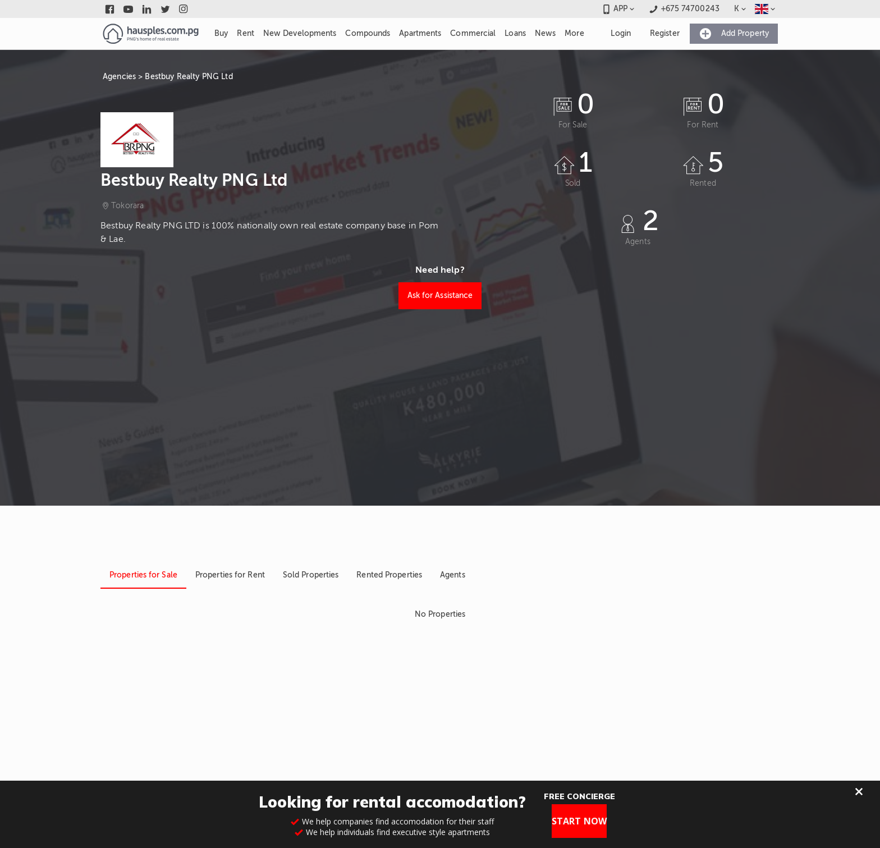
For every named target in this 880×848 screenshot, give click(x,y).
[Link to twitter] (165, 9)
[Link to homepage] (150, 34)
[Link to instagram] (184, 9)
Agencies (119, 76)
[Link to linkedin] (147, 9)
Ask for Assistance (440, 295)
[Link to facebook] (109, 9)
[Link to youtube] (128, 9)
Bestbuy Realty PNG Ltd (188, 76)
